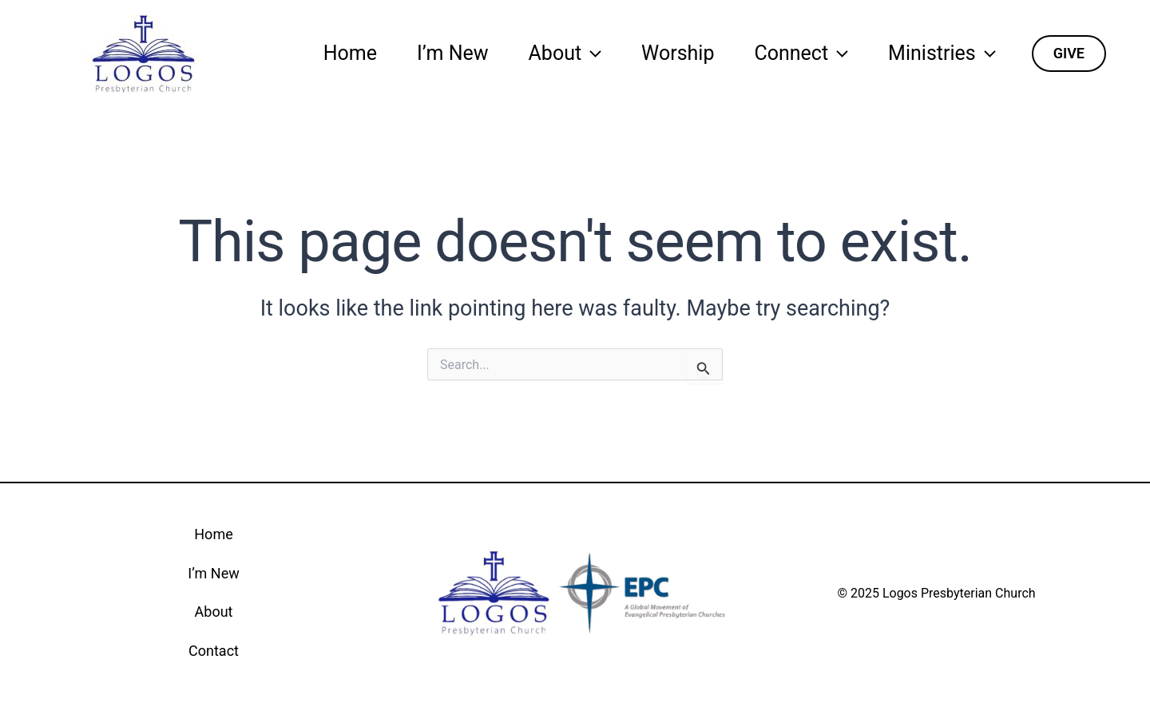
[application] (591, 53)
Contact (213, 650)
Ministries (942, 53)
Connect (801, 53)
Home (350, 53)
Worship (677, 53)
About (565, 53)
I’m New (453, 53)
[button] (1069, 53)
